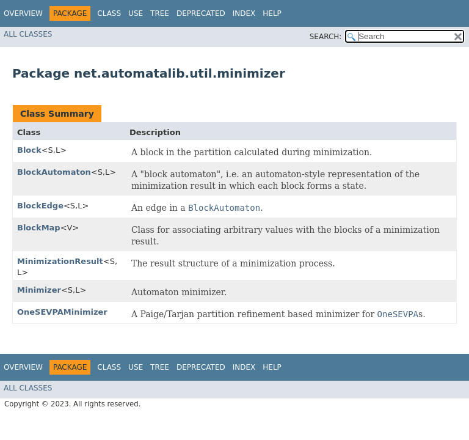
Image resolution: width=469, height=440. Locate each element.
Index (244, 13)
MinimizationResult (60, 261)
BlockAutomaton (54, 172)
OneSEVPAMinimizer (62, 312)
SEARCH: (326, 36)
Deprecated (200, 13)
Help (272, 13)
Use (135, 13)
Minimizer (39, 290)
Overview (23, 13)
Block (29, 150)
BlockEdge (40, 205)
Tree (159, 13)
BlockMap (38, 227)
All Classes (28, 34)
